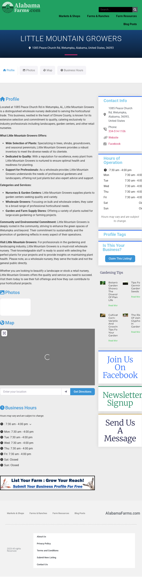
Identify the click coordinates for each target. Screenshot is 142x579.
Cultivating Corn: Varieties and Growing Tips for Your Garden (115, 325)
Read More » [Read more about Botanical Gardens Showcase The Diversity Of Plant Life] (114, 305)
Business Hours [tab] (71, 70)
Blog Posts (130, 24)
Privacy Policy (44, 543)
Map (7, 322)
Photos (10, 292)
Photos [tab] (29, 70)
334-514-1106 (117, 131)
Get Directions (82, 391)
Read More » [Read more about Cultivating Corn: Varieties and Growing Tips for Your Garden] (114, 340)
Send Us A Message (120, 430)
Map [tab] (47, 70)
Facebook (114, 143)
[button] (47, 424)
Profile (9, 99)
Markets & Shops (69, 16)
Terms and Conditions (48, 550)
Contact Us (42, 564)
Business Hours (18, 407)
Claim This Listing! (120, 258)
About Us (41, 536)
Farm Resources (126, 16)
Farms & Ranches (98, 16)
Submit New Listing (46, 557)
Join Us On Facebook (120, 367)
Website (113, 137)
